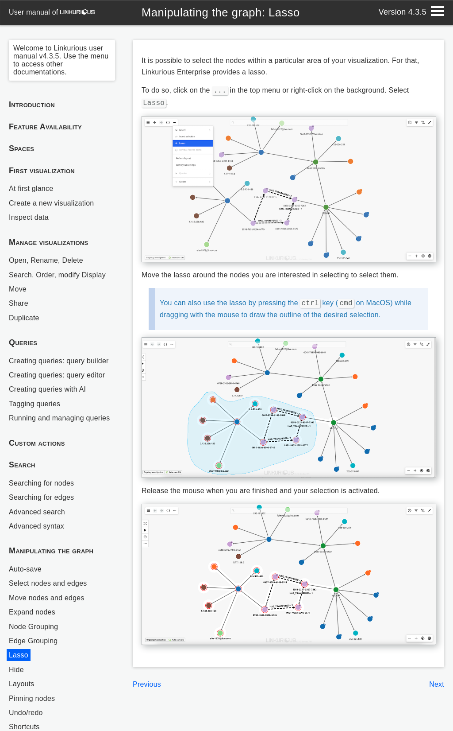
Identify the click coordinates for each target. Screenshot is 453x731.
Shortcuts (24, 727)
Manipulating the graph (51, 550)
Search (22, 464)
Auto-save (25, 569)
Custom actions (37, 443)
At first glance (31, 188)
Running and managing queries (59, 418)
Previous (147, 681)
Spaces (21, 148)
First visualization (42, 170)
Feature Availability (45, 126)
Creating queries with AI (47, 389)
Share (18, 303)
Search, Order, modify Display (57, 275)
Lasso (18, 655)
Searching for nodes (41, 483)
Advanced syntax (36, 526)
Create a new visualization (51, 203)
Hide (16, 669)
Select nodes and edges (48, 583)
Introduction (32, 104)
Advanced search (37, 512)
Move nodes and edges (46, 598)
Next (436, 681)
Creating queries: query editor (57, 375)
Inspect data (29, 217)
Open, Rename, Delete (46, 260)
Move (18, 289)
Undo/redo (26, 712)
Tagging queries (35, 404)
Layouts (22, 684)
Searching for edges (41, 497)
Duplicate (24, 318)
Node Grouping (33, 626)
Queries (23, 342)
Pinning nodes (32, 698)
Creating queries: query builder (59, 361)
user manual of (52, 12)
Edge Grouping (33, 641)
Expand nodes (32, 612)
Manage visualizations (48, 242)
